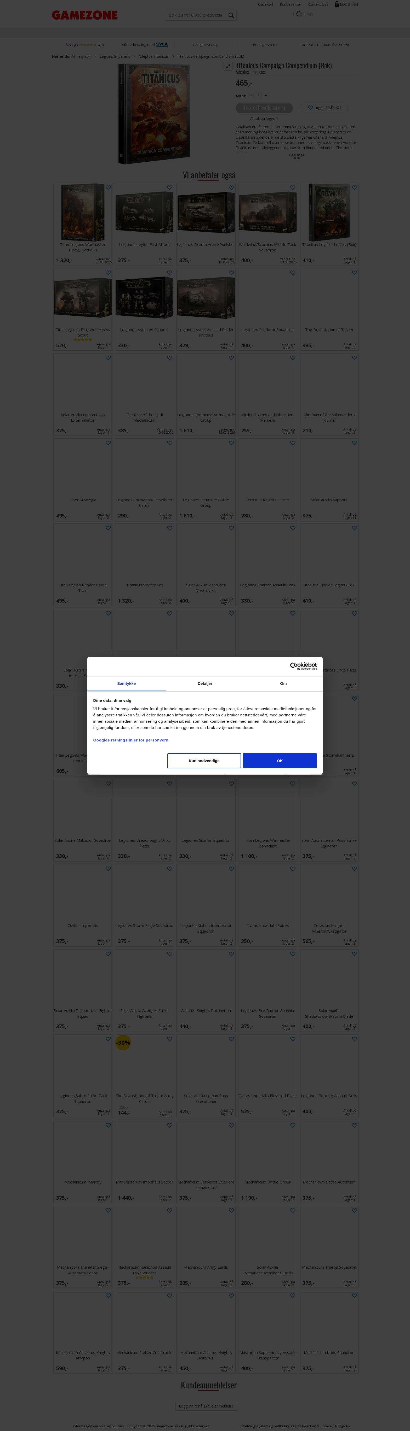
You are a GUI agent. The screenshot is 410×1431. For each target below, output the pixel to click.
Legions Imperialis (115, 56)
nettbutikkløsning (287, 1426)
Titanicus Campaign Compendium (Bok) (210, 56)
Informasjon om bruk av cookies (98, 1426)
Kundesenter (290, 4)
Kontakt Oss (318, 4)
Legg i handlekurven (264, 107)
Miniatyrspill (81, 56)
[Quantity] (258, 95)
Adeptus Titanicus (154, 56)
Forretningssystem (253, 1426)
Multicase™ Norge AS (333, 1426)
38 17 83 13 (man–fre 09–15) (325, 44)
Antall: (241, 95)
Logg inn (349, 4)
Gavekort (266, 4)
